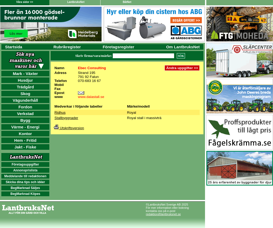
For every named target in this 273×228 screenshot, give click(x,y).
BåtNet (127, 2)
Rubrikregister (67, 47)
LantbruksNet (75, 2)
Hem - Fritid (25, 140)
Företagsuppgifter (25, 164)
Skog (25, 93)
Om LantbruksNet (183, 47)
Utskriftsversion (69, 128)
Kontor (25, 133)
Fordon (25, 107)
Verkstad (25, 113)
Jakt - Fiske (25, 147)
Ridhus (60, 113)
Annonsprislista (25, 170)
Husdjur (25, 80)
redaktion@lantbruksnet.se (163, 214)
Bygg (25, 120)
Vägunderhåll (25, 100)
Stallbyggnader (66, 118)
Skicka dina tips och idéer (25, 182)
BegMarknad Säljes (25, 188)
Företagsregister (118, 47)
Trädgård (25, 87)
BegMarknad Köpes (25, 194)
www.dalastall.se (91, 97)
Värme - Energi (25, 127)
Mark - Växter (25, 73)
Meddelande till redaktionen (25, 176)
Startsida (13, 47)
